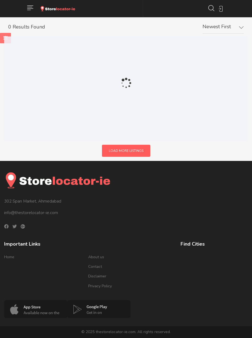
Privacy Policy (100, 286)
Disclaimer (97, 276)
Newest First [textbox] (217, 26)
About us (96, 257)
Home (9, 257)
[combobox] (223, 27)
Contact (95, 266)
